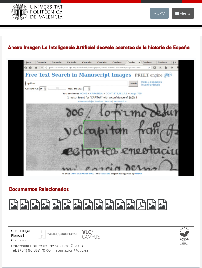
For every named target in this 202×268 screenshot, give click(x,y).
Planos (16, 235)
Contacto (18, 240)
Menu (182, 13)
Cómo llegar (21, 231)
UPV (159, 13)
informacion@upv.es (71, 250)
